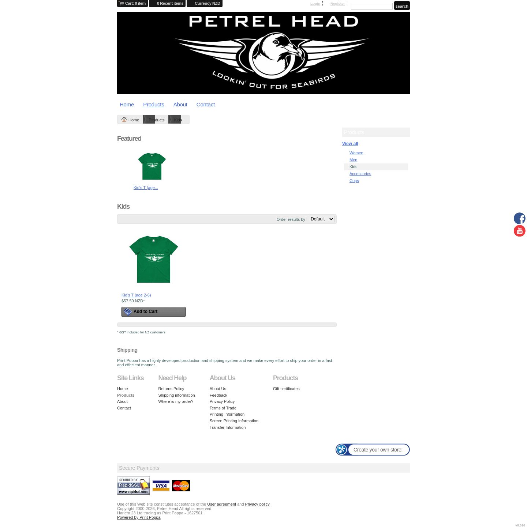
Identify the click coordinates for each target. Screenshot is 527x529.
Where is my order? (175, 401)
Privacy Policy (222, 401)
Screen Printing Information (234, 421)
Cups (354, 180)
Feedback (218, 395)
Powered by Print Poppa (139, 517)
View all (350, 143)
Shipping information (176, 395)
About (180, 104)
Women (356, 153)
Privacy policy (257, 504)
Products (153, 104)
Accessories (360, 173)
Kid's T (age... (146, 187)
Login (315, 3)
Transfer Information (228, 427)
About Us (218, 388)
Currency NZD (207, 3)
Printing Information (227, 414)
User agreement (221, 504)
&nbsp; (154, 259)
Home (127, 104)
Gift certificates (286, 388)
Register (337, 3)
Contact (206, 104)
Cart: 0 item (135, 3)
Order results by (291, 219)
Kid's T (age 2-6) (136, 295)
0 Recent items (170, 3)
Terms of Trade (223, 408)
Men (353, 160)
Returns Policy (171, 388)
